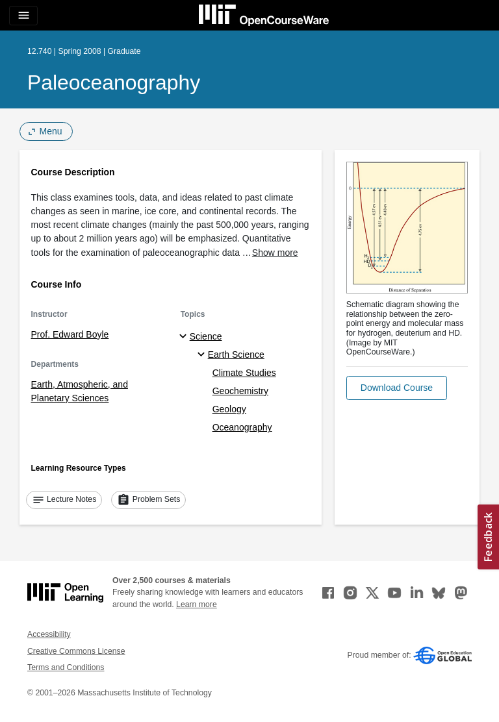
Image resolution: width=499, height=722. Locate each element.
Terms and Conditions (65, 667)
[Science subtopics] (185, 337)
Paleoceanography (113, 82)
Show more (275, 252)
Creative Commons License (76, 651)
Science (206, 336)
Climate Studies (244, 372)
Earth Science (236, 354)
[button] (396, 388)
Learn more (196, 604)
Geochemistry (240, 391)
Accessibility (49, 634)
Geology (229, 409)
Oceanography (242, 427)
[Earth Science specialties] (203, 355)
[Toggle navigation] (23, 15)
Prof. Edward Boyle (70, 334)
